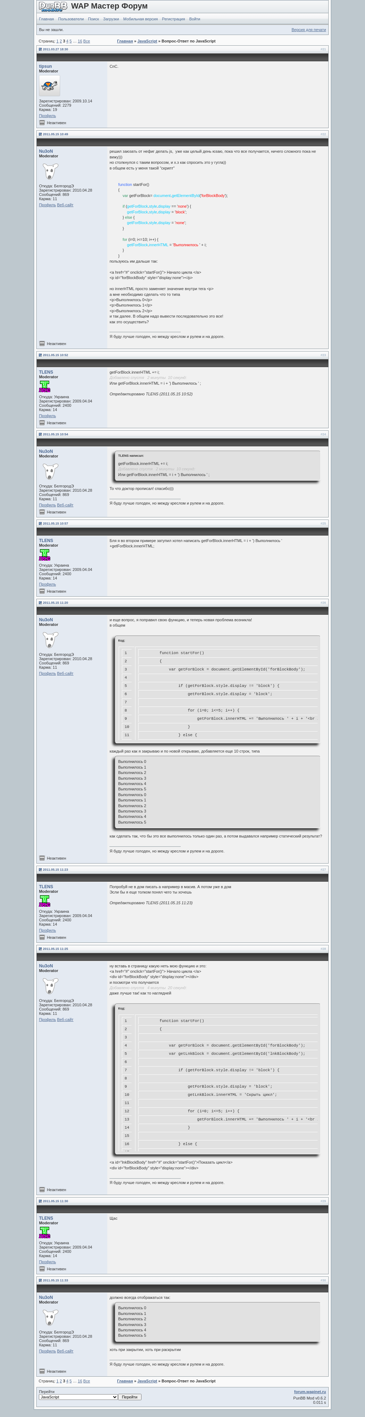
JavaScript (147, 41)
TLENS (46, 372)
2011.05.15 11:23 (55, 869)
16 (80, 41)
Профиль (47, 115)
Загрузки (111, 19)
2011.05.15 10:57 (55, 523)
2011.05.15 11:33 (55, 1280)
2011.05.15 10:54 (55, 434)
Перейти (90, 1395)
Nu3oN (46, 151)
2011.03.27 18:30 (55, 49)
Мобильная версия (140, 19)
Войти (194, 19)
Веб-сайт (65, 205)
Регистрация (173, 19)
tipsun (45, 66)
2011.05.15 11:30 (55, 1201)
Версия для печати (309, 29)
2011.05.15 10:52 (55, 355)
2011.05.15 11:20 (55, 602)
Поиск (93, 19)
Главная (46, 19)
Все (86, 41)
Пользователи (71, 19)
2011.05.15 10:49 (55, 134)
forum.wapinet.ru (310, 1392)
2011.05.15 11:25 (55, 949)
